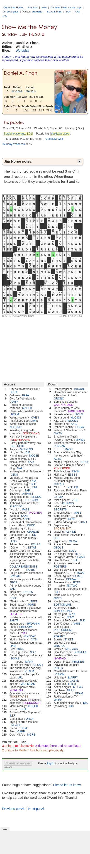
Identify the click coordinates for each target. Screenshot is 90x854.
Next (44, 7)
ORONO (59, 398)
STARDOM (25, 626)
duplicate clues (60, 133)
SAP (27, 490)
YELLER (73, 487)
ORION (59, 674)
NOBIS (30, 569)
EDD (33, 534)
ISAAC (81, 557)
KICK (20, 649)
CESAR (38, 664)
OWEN (58, 433)
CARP (21, 731)
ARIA (72, 614)
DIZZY (31, 462)
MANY (29, 661)
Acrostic (37, 11)
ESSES (72, 474)
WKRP (58, 699)
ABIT (27, 519)
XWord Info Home (13, 7)
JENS (14, 474)
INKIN (75, 471)
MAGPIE (27, 408)
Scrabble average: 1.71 (18, 133)
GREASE (59, 484)
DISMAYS (72, 579)
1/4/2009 (17, 91)
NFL (58, 592)
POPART (59, 636)
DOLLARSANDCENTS (23, 566)
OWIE (34, 420)
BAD (12, 588)
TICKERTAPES (19, 696)
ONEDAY (30, 636)
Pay (5, 15)
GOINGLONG (31, 433)
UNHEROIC (17, 446)
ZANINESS (26, 449)
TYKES (69, 639)
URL (20, 677)
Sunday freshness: (14, 144)
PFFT (34, 601)
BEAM (79, 693)
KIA (85, 703)
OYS (33, 639)
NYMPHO (60, 658)
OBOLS (58, 547)
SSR (33, 652)
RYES (76, 582)
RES (78, 554)
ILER (13, 715)
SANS (25, 515)
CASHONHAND (63, 405)
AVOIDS (76, 417)
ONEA (29, 718)
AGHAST (27, 493)
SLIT (33, 484)
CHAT (24, 709)
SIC (71, 706)
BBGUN (79, 389)
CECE (13, 598)
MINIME (80, 439)
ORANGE (33, 531)
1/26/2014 (30, 91)
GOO (84, 462)
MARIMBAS (27, 684)
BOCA (13, 392)
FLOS (13, 541)
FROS (13, 582)
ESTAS (32, 547)
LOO (57, 538)
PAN (14, 645)
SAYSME (15, 576)
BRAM (15, 414)
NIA (34, 481)
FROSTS (27, 592)
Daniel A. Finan (20, 73)
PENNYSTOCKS (20, 439)
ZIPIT (75, 500)
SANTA (14, 620)
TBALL (83, 522)
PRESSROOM (63, 630)
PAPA (25, 395)
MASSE (69, 449)
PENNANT (60, 446)
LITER (72, 684)
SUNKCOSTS (31, 703)
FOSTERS (60, 566)
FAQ (77, 11)
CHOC (31, 525)
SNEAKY (15, 725)
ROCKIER (35, 512)
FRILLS (35, 544)
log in (50, 763)
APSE (77, 512)
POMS (15, 658)
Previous (33, 7)
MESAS (78, 687)
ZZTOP (58, 496)
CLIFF (76, 560)
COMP (14, 401)
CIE (28, 452)
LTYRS (22, 633)
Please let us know (66, 785)
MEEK (71, 690)
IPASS (25, 509)
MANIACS (71, 649)
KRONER (78, 661)
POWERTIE (17, 690)
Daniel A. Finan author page (66, 7)
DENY (70, 617)
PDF (68, 11)
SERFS (78, 576)
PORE (32, 604)
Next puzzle (37, 809)
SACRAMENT (62, 528)
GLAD (71, 519)
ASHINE (71, 531)
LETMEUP (16, 614)
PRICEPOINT (62, 468)
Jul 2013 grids (11, 11)
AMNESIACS (76, 411)
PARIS (76, 623)
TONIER (33, 706)
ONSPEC (60, 645)
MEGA (73, 541)
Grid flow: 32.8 (54, 138)
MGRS (31, 734)
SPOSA (36, 496)
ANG (74, 424)
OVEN (35, 417)
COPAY (80, 427)
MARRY (73, 677)
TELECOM (31, 500)
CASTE (74, 680)
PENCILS (72, 420)
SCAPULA (80, 652)
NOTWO (72, 585)
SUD (82, 620)
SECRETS (60, 509)
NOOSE (34, 455)
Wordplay (22, 50)
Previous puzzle (13, 809)
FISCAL (80, 573)
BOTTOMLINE (63, 604)
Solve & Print (54, 11)
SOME (25, 728)
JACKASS (67, 503)
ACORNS (15, 427)
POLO (79, 414)
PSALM (29, 671)
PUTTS (58, 668)
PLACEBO (16, 506)
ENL (35, 487)
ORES (58, 598)
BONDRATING (63, 611)
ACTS (57, 458)
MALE (20, 468)
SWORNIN (32, 623)
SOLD (72, 550)
